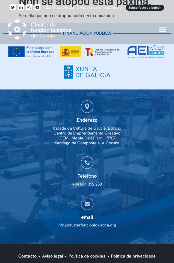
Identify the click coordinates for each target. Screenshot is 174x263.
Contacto (27, 256)
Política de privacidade (133, 256)
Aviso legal (52, 256)
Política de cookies (87, 256)
